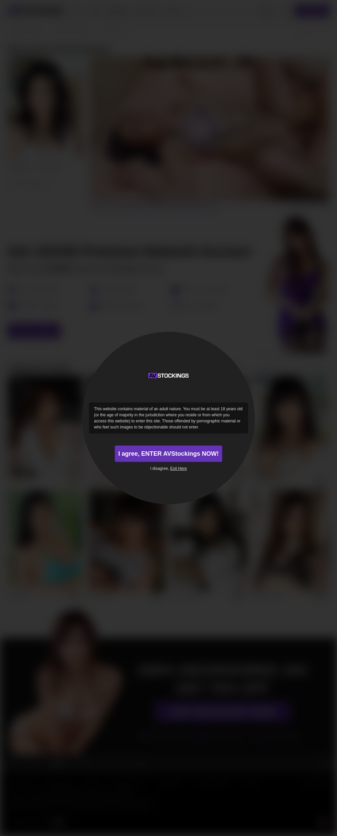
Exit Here (178, 468)
